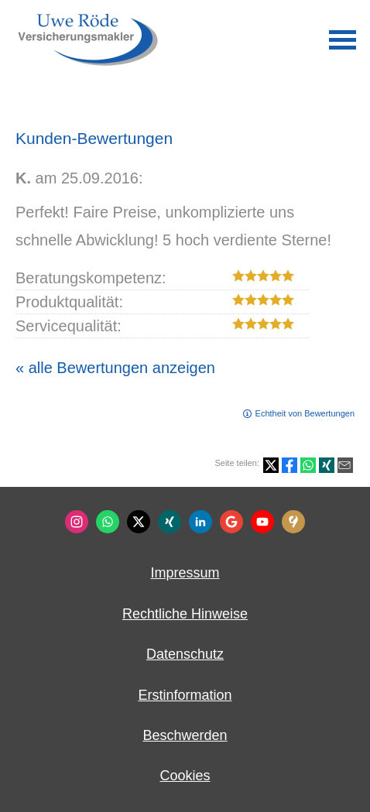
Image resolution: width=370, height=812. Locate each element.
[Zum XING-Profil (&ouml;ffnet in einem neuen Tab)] (169, 521)
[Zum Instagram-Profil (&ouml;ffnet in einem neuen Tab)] (76, 521)
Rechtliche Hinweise (185, 614)
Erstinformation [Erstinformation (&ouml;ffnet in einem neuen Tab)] (184, 695)
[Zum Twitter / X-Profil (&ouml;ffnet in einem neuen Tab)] (138, 521)
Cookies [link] (184, 775)
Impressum (184, 573)
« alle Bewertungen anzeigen (115, 367)
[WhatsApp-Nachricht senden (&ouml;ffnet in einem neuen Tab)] (107, 521)
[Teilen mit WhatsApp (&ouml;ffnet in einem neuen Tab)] (308, 465)
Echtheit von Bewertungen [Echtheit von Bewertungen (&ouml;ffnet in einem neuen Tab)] (305, 413)
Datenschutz (185, 654)
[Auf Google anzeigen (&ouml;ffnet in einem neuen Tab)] (231, 521)
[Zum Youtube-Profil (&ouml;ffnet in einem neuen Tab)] (262, 521)
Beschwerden (184, 735)
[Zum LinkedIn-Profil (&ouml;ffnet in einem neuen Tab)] (200, 521)
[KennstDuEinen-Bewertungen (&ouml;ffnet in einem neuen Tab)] (293, 521)
